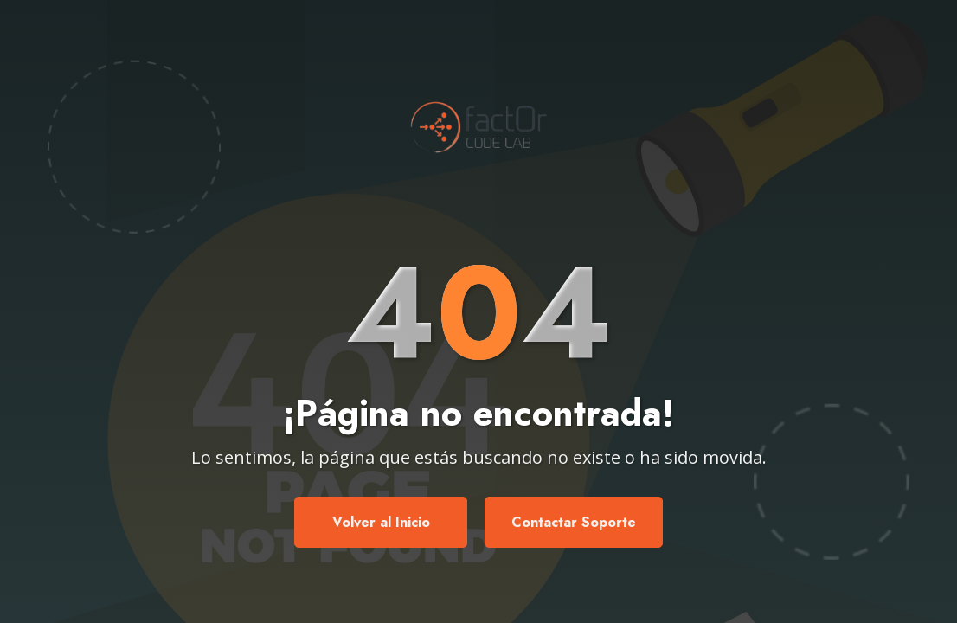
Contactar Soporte (573, 522)
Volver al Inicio (381, 522)
